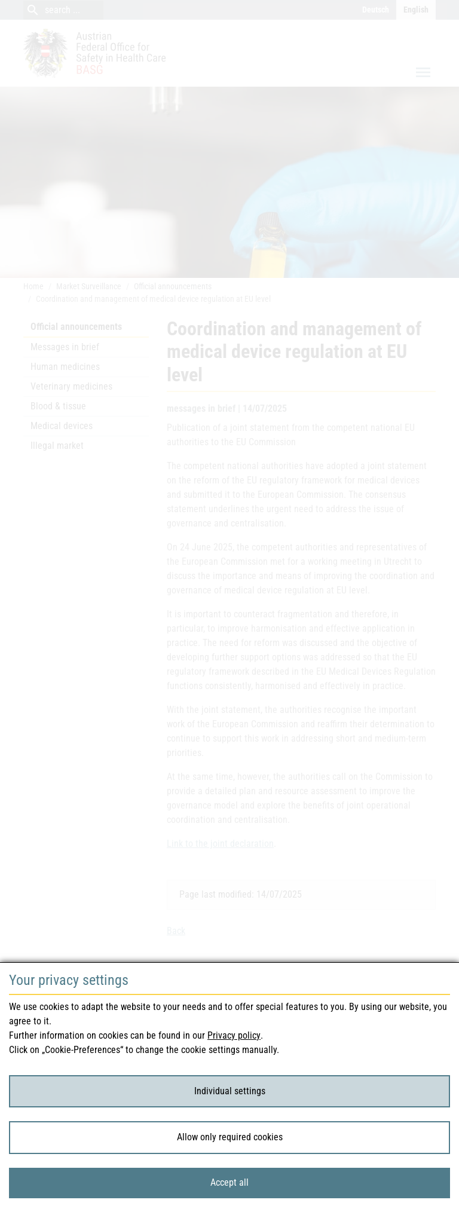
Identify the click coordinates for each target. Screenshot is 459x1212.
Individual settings (229, 1091)
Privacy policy (234, 1035)
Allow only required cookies (230, 1137)
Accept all (229, 1182)
